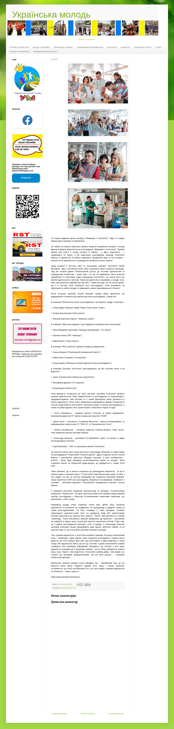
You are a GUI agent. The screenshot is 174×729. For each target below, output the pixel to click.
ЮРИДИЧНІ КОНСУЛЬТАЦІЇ (45, 52)
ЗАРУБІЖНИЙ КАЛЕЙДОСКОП (90, 47)
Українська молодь (51, 14)
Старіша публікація (116, 714)
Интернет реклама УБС (87, 39)
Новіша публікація (59, 714)
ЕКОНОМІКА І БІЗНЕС (63, 47)
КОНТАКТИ (112, 47)
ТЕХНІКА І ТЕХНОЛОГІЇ (19, 52)
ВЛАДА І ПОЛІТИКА (41, 47)
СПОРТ (158, 47)
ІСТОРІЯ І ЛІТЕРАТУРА (19, 47)
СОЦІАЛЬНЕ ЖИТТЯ (142, 47)
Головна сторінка (87, 714)
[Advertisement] (87, 690)
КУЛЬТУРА (125, 47)
